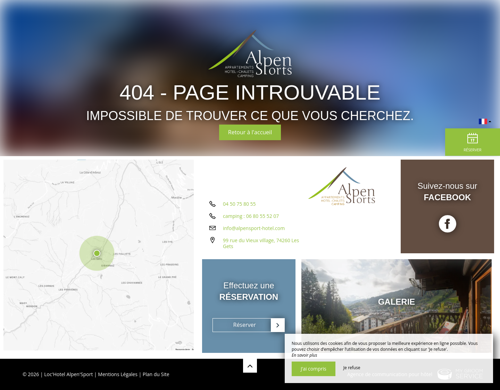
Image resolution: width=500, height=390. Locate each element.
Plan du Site (156, 374)
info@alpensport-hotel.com (254, 230)
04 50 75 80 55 (239, 206)
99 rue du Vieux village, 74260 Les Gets (261, 245)
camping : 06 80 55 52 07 (251, 218)
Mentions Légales (118, 374)
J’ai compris (313, 368)
